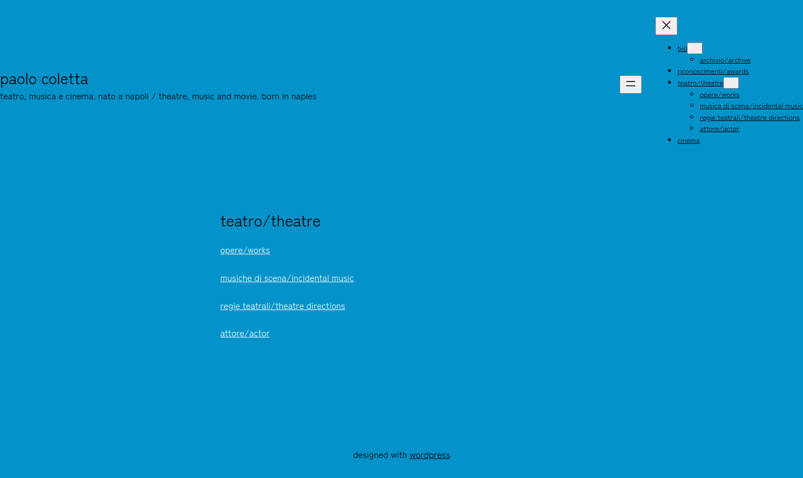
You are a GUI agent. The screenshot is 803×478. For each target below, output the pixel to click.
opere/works (245, 249)
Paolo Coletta (44, 77)
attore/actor (245, 332)
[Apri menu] (631, 84)
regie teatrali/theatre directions (282, 305)
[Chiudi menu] (666, 26)
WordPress (430, 454)
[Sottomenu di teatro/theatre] (731, 83)
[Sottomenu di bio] (695, 48)
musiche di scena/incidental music (287, 277)
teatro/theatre (270, 220)
